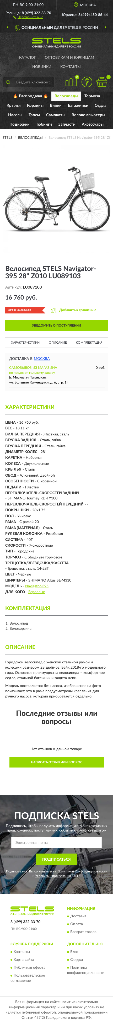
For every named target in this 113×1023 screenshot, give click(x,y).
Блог (74, 952)
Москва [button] (42, 359)
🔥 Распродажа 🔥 (30, 96)
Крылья (14, 106)
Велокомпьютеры (88, 115)
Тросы (34, 115)
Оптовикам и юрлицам (69, 58)
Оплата (76, 924)
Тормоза (92, 96)
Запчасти (67, 124)
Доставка (78, 916)
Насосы (15, 115)
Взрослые (36, 592)
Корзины (35, 106)
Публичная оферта (29, 967)
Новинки (41, 67)
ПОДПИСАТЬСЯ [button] (56, 859)
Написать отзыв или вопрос (56, 762)
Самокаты (55, 115)
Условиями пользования (53, 875)
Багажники (78, 106)
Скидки (76, 960)
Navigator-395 (37, 586)
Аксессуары (93, 124)
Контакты (70, 67)
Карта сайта (24, 960)
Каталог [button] (27, 58)
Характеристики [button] (25, 342)
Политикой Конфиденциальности (82, 871)
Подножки (19, 124)
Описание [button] (58, 342)
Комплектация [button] (89, 342)
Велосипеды (66, 96)
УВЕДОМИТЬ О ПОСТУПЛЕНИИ (56, 325)
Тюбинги (44, 124)
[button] (28, 16)
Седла (100, 106)
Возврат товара (83, 932)
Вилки (56, 106)
